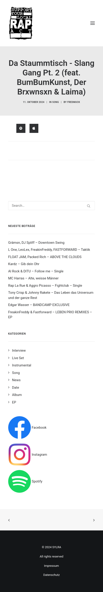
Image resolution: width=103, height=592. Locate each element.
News (16, 380)
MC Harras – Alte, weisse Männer (33, 278)
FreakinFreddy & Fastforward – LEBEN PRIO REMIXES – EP (50, 314)
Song (55, 102)
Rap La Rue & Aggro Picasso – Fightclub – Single (45, 286)
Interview (19, 350)
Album (17, 395)
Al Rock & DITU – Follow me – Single (36, 271)
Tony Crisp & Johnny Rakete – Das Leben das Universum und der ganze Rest (50, 295)
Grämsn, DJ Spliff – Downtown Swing (36, 243)
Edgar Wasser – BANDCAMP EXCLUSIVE (39, 305)
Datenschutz (51, 575)
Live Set (18, 358)
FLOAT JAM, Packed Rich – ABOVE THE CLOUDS (44, 257)
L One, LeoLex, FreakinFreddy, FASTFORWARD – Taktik (49, 250)
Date (15, 388)
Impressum (51, 565)
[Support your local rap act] (51, 23)
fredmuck (73, 102)
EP (14, 402)
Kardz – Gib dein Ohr (23, 264)
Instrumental (21, 365)
